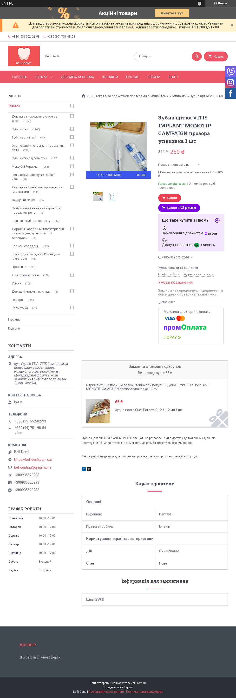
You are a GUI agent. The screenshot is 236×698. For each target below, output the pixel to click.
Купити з (181, 208)
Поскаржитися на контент (106, 691)
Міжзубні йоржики (25, 166)
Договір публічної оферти (40, 657)
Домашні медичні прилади (31, 291)
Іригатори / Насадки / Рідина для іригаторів (36, 256)
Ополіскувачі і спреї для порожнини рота (38, 148)
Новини (153, 77)
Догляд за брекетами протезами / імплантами (131, 96)
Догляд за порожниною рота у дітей (34, 119)
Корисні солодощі (25, 246)
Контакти (110, 77)
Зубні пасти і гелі (24, 137)
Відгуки (14, 328)
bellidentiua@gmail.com (32, 467)
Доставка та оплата (77, 77)
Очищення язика (24, 200)
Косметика (20, 308)
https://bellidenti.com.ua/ (33, 459)
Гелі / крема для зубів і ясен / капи (33, 177)
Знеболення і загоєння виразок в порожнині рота (36, 210)
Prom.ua (141, 683)
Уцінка (16, 283)
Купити (172, 198)
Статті (173, 77)
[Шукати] (197, 56)
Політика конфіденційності (144, 691)
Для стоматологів (25, 275)
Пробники (19, 267)
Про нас (132, 77)
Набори (18, 300)
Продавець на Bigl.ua (118, 687)
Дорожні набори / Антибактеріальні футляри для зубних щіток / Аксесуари (38, 233)
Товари (41, 77)
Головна (19, 77)
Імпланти (179, 96)
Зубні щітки (20, 129)
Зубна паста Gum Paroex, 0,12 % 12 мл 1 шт (149, 410)
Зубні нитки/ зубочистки (29, 158)
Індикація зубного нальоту (31, 221)
